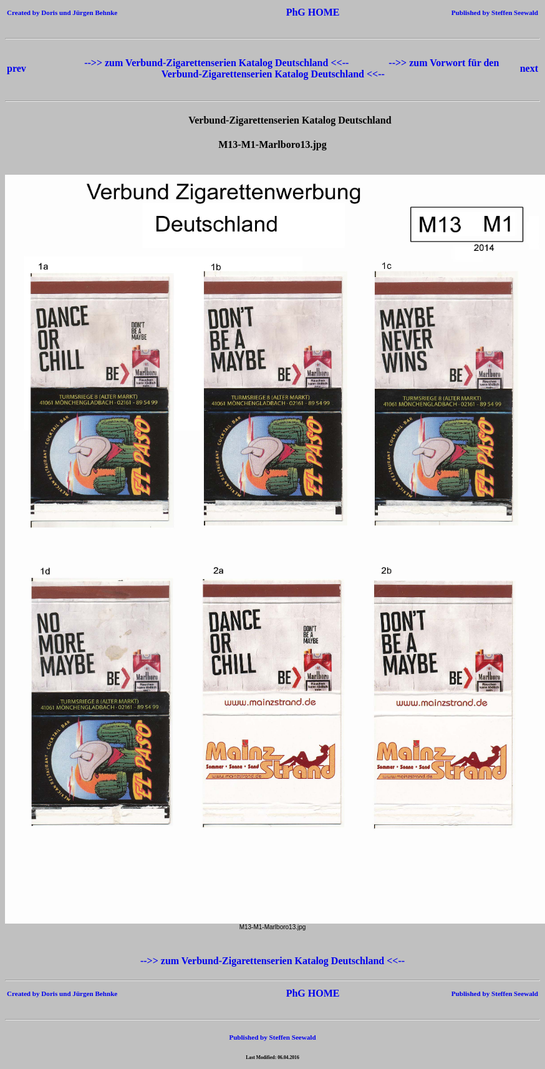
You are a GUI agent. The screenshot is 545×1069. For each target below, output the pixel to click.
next (529, 68)
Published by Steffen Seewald (494, 12)
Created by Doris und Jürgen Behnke (62, 12)
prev (16, 68)
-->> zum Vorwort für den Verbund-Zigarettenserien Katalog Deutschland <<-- (330, 68)
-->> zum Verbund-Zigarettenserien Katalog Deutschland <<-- (217, 62)
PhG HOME (294, 12)
